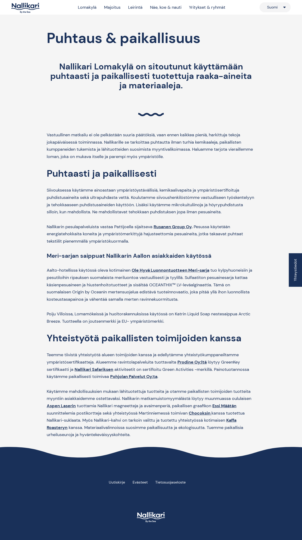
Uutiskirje (117, 482)
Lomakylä (87, 7)
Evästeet (140, 482)
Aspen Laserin (61, 406)
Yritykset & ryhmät (207, 7)
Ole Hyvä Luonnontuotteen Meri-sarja (170, 270)
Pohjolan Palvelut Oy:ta (133, 376)
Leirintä (135, 7)
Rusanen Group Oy (173, 227)
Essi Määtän (224, 406)
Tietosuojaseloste (170, 482)
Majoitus (112, 7)
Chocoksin (200, 413)
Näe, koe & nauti (165, 7)
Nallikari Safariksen (94, 369)
